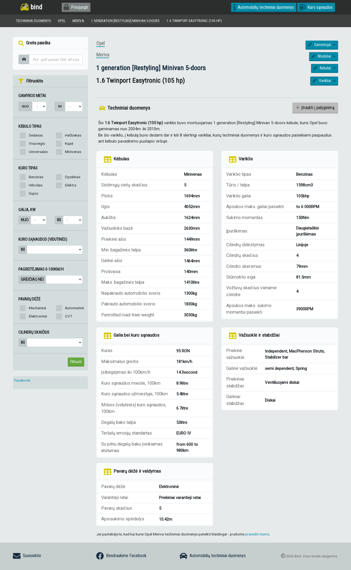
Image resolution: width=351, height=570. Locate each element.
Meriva (102, 55)
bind (31, 7)
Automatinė (74, 308)
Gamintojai (320, 44)
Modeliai (322, 56)
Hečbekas (73, 135)
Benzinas (36, 177)
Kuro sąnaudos (316, 7)
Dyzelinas (72, 177)
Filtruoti (76, 361)
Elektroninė (38, 316)
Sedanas (36, 135)
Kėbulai (322, 68)
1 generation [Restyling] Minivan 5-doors (151, 68)
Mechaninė (37, 308)
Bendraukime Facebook (121, 556)
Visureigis (37, 143)
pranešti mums (257, 534)
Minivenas (73, 151)
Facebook (22, 380)
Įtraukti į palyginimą (315, 107)
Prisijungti (76, 7)
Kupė (69, 143)
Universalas (38, 151)
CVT (68, 316)
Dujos (33, 193)
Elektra (70, 185)
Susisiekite (27, 556)
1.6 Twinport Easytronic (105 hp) (194, 20)
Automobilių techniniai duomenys (263, 7)
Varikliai (322, 81)
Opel (100, 43)
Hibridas (36, 185)
